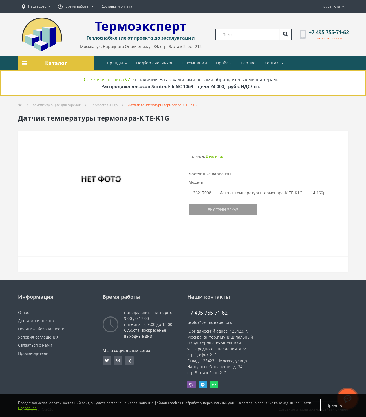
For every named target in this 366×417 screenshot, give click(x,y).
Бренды (117, 63)
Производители (33, 353)
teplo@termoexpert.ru (210, 322)
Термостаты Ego (104, 104)
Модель (196, 182)
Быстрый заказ (223, 209)
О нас (23, 312)
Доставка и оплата (117, 6)
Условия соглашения (38, 337)
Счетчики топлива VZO (109, 80)
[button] (36, 6)
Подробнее (27, 407)
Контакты (274, 63)
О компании (194, 63)
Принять (334, 405)
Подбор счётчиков (154, 63)
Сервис (248, 63)
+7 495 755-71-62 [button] (208, 312)
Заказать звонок (329, 38)
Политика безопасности (41, 328)
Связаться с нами (35, 345)
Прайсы (224, 63)
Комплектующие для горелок (56, 104)
